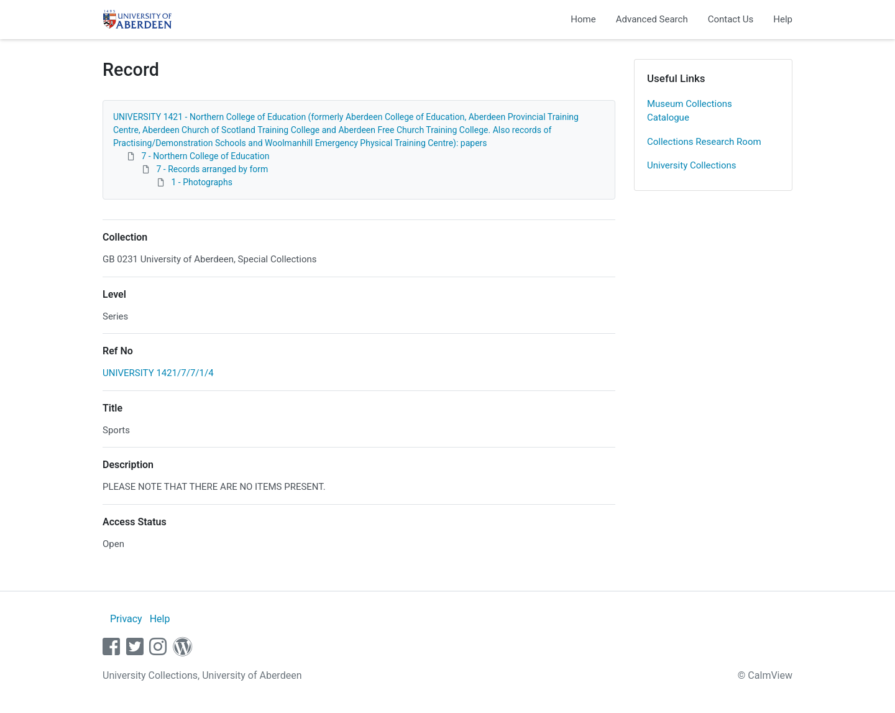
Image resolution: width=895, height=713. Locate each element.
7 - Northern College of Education (205, 156)
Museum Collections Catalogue (689, 111)
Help (782, 19)
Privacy (126, 619)
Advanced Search (652, 19)
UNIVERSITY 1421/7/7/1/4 (158, 373)
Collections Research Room (704, 141)
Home (583, 19)
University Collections (692, 165)
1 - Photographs (201, 182)
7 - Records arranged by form (212, 169)
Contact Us (731, 19)
